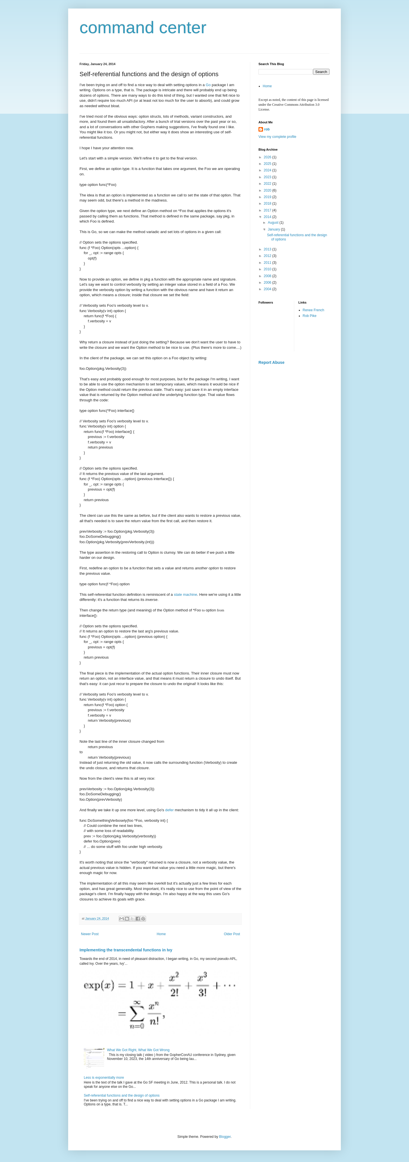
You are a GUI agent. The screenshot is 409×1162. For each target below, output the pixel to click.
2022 (268, 184)
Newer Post (90, 934)
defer (169, 810)
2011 (268, 263)
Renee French (313, 310)
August (273, 223)
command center (143, 27)
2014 (268, 217)
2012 (268, 256)
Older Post (232, 934)
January (274, 229)
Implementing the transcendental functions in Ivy (126, 950)
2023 (268, 177)
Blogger (225, 1137)
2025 (268, 164)
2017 (268, 210)
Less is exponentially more (104, 1078)
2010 (268, 269)
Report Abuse (271, 362)
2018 (268, 204)
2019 (268, 197)
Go (208, 85)
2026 (268, 157)
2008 (268, 276)
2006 (268, 283)
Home (161, 934)
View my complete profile (277, 137)
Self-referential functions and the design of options (122, 1095)
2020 (268, 190)
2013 (268, 249)
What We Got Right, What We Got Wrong (138, 1050)
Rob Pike (310, 316)
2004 (268, 289)
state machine (185, 594)
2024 (268, 170)
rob (267, 129)
